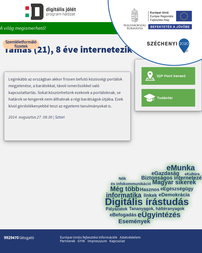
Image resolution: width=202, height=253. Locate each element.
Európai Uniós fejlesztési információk (88, 237)
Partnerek (67, 241)
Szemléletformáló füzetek (21, 44)
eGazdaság (165, 173)
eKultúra (192, 174)
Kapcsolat (117, 241)
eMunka (180, 168)
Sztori (60, 117)
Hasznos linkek (151, 192)
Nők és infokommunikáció (131, 181)
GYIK (81, 241)
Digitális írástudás (147, 202)
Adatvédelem (130, 237)
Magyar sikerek (174, 182)
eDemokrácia (174, 194)
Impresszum (97, 241)
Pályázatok (117, 209)
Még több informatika (124, 192)
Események (134, 221)
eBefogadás (123, 214)
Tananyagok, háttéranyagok (156, 209)
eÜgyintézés (159, 215)
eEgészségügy (176, 188)
